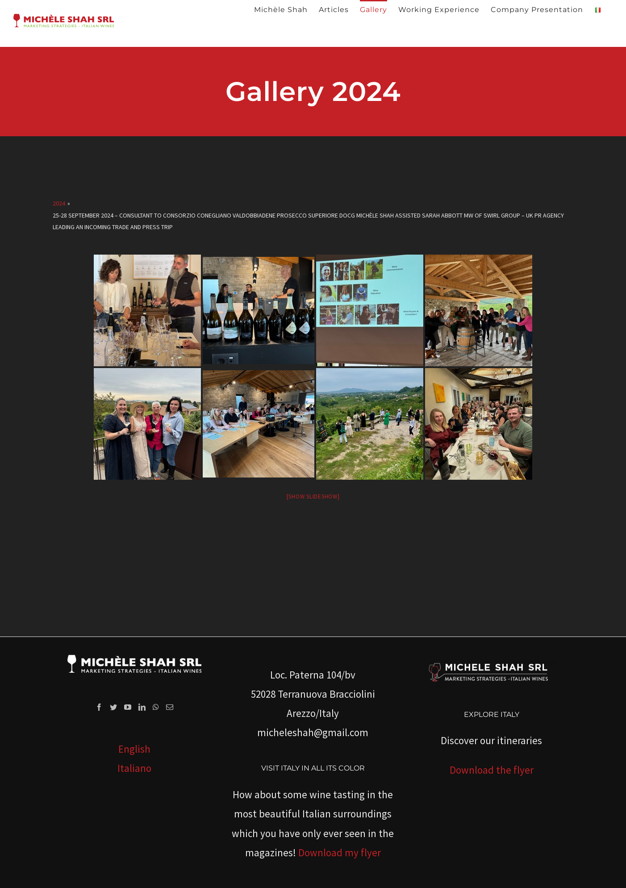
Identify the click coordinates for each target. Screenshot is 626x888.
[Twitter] (113, 707)
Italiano (134, 768)
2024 (59, 203)
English (134, 748)
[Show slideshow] (313, 496)
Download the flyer (492, 769)
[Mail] (169, 707)
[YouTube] (127, 707)
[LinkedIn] (142, 707)
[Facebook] (99, 707)
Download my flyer (339, 852)
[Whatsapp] (156, 707)
